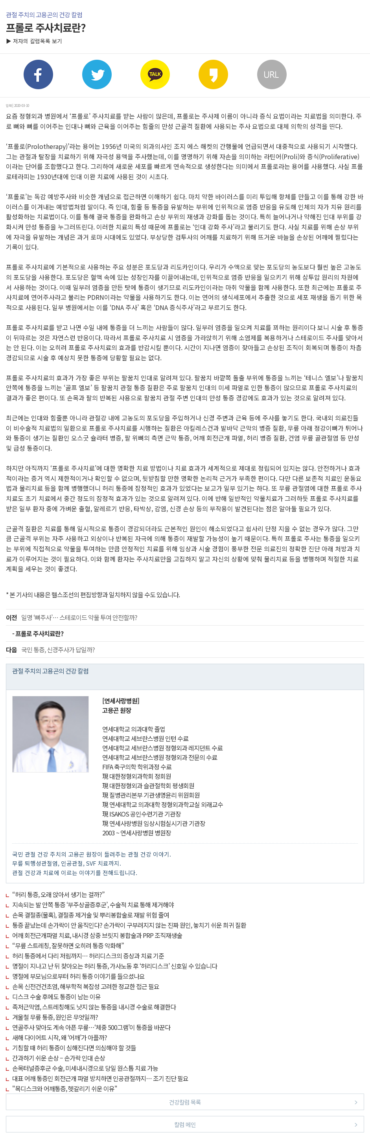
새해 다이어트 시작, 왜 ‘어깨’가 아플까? (59, 1037)
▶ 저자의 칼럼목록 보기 (34, 41)
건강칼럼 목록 (263, 1102)
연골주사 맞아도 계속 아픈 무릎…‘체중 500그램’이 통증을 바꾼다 (91, 1027)
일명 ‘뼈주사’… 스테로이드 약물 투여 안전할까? (71, 617)
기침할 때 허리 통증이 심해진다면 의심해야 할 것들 (74, 1047)
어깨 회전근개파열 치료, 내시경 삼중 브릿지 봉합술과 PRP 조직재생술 (97, 935)
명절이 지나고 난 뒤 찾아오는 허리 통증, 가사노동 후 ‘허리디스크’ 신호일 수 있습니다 (114, 966)
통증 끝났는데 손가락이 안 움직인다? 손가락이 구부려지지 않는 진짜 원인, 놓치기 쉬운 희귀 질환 (129, 925)
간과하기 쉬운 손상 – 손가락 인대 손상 (58, 1058)
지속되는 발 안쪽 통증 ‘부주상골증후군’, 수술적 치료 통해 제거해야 (93, 904)
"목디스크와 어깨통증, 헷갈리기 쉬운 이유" (64, 1088)
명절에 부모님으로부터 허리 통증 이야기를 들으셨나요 (78, 976)
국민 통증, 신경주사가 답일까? (50, 649)
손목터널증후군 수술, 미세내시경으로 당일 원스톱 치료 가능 (85, 1068)
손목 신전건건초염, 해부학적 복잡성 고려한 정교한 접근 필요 (85, 986)
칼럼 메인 (265, 1124)
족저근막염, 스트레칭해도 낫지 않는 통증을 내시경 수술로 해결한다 (94, 1006)
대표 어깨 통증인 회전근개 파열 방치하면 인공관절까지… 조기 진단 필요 (100, 1078)
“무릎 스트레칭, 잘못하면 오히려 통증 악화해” (68, 945)
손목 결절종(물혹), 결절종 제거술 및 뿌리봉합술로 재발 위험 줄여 (90, 914)
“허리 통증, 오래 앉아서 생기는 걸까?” (58, 894)
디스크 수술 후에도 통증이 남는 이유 (56, 996)
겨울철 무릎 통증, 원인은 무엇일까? (55, 1017)
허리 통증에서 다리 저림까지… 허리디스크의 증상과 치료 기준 (88, 955)
